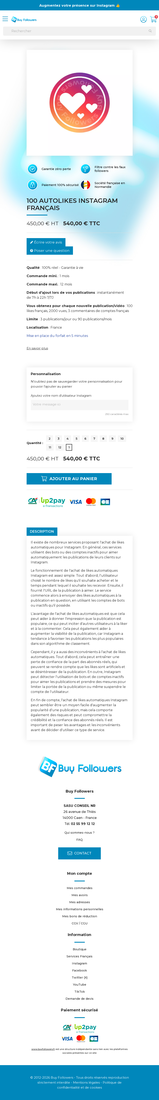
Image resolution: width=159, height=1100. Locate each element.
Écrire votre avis (46, 242)
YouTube (79, 984)
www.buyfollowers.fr (43, 1049)
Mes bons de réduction (79, 916)
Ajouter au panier (69, 478)
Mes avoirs (79, 895)
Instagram (79, 963)
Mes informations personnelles (79, 909)
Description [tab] (42, 531)
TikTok (79, 992)
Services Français (79, 956)
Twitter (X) (80, 977)
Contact (79, 853)
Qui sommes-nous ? (79, 832)
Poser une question (50, 250)
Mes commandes (79, 888)
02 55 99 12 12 (83, 824)
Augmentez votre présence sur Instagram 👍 (79, 5)
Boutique (79, 949)
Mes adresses (79, 902)
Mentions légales (86, 1082)
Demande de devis (79, 999)
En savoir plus (37, 348)
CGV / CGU (80, 923)
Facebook (79, 970)
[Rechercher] (79, 31)
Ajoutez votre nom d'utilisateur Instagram (61, 396)
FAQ (79, 840)
